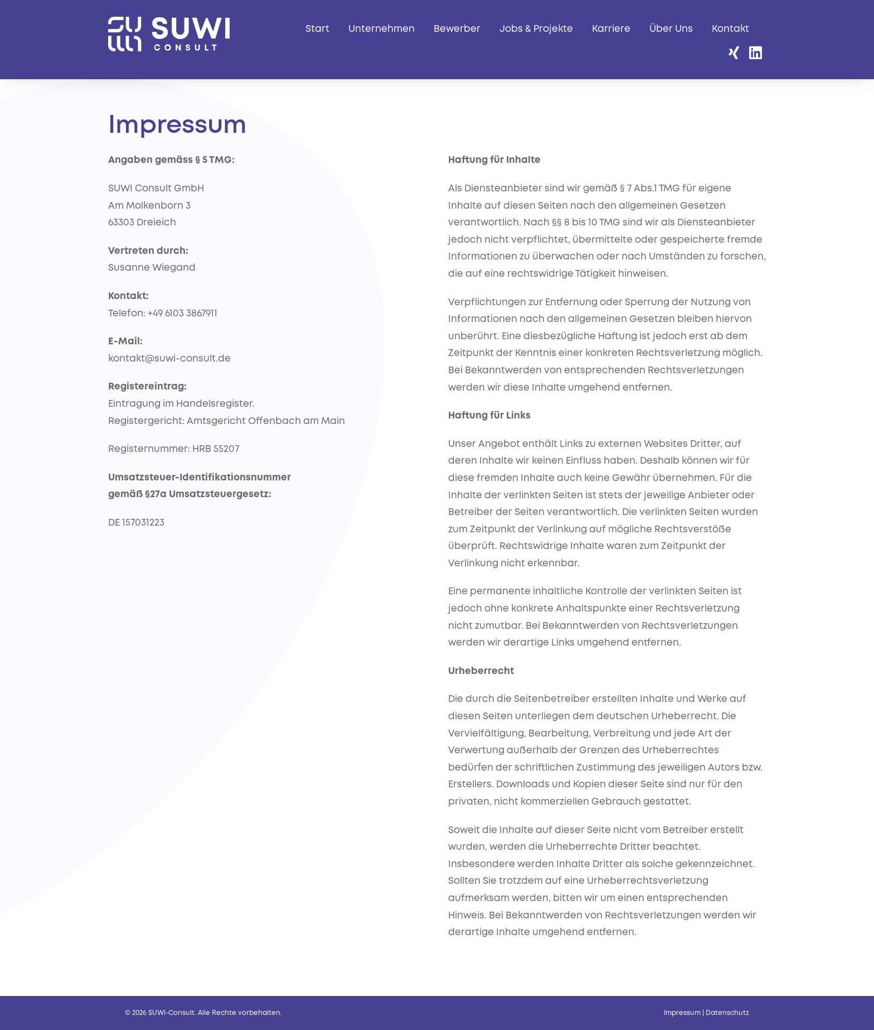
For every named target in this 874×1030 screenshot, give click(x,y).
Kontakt (730, 29)
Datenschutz (727, 1013)
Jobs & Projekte (536, 29)
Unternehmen (381, 29)
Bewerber (457, 29)
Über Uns (671, 29)
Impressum (682, 1013)
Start (317, 29)
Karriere (611, 29)
